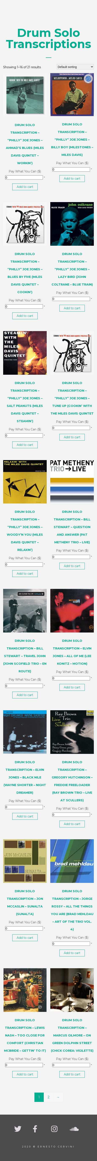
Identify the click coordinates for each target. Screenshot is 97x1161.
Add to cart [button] (25, 187)
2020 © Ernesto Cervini (48, 1146)
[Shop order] (75, 66)
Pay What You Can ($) (25, 171)
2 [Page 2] (49, 1097)
